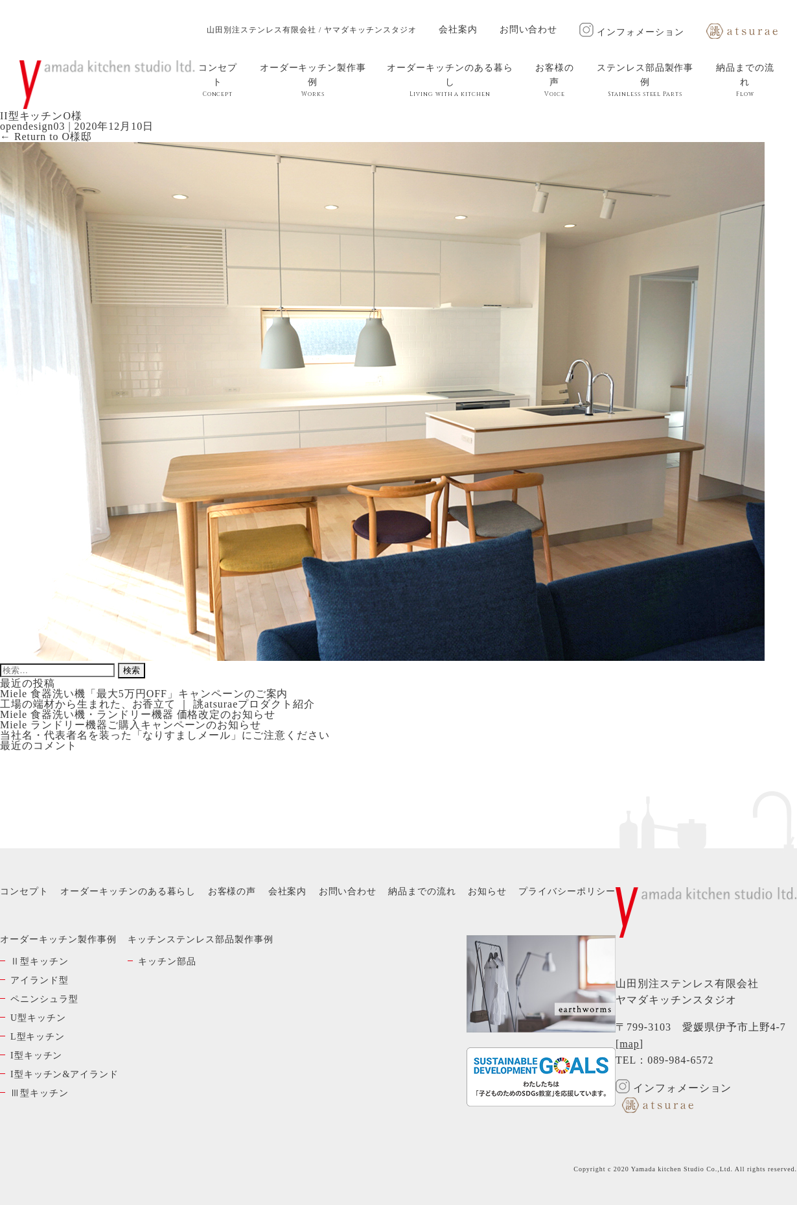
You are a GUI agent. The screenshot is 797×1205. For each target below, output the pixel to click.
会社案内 (458, 29)
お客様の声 (554, 80)
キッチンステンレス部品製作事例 (200, 939)
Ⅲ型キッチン (39, 1093)
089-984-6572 (680, 1060)
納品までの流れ (745, 80)
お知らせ (487, 891)
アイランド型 (39, 980)
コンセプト (217, 80)
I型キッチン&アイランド (64, 1074)
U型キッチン (38, 1018)
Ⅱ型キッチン (39, 961)
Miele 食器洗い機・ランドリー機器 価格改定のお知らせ (137, 714)
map (629, 1043)
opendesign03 (32, 126)
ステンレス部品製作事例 (645, 80)
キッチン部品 (167, 961)
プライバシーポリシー (567, 891)
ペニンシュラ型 (44, 999)
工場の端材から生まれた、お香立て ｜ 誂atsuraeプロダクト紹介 (157, 704)
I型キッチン (36, 1055)
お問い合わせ (529, 29)
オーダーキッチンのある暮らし (450, 80)
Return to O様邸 (46, 136)
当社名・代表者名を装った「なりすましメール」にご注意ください (165, 735)
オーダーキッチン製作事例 (313, 80)
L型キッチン (37, 1037)
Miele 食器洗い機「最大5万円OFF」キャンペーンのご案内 (144, 693)
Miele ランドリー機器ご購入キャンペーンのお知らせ (130, 724)
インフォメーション (631, 32)
